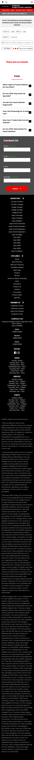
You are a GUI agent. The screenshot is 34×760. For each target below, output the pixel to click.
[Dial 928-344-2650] (7, 2)
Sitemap (17, 290)
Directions (17, 276)
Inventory (16, 191)
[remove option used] (6, 33)
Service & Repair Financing (17, 270)
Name (9, 136)
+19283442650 (17, 326)
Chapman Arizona (17, 301)
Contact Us (17, 279)
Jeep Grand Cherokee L (17, 218)
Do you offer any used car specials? (17, 91)
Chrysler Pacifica (17, 194)
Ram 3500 (17, 235)
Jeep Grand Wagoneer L (17, 224)
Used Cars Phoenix (17, 303)
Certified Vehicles (17, 259)
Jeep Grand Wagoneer (17, 221)
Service (17, 268)
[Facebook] (15, 349)
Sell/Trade (17, 262)
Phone (6, 157)
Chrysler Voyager (17, 196)
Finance (17, 265)
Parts (17, 273)
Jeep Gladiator (17, 213)
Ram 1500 (17, 229)
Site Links (16, 248)
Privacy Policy (17, 287)
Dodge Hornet (17, 205)
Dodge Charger (17, 199)
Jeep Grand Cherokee (17, 216)
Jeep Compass (17, 210)
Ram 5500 (17, 240)
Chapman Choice (17, 298)
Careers (17, 281)
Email (9, 147)
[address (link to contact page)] (3, 2)
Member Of (16, 295)
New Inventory (17, 254)
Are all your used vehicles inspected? (17, 98)
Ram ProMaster (17, 243)
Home (17, 251)
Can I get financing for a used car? (17, 105)
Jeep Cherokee (17, 207)
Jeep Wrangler (17, 227)
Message (10, 167)
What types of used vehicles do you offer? (17, 84)
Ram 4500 (17, 238)
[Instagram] (18, 349)
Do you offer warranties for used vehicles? (17, 119)
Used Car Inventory (17, 257)
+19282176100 (17, 332)
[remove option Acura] (6, 27)
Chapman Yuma (17, 306)
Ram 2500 (17, 232)
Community (17, 284)
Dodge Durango (17, 202)
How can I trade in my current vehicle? (17, 112)
